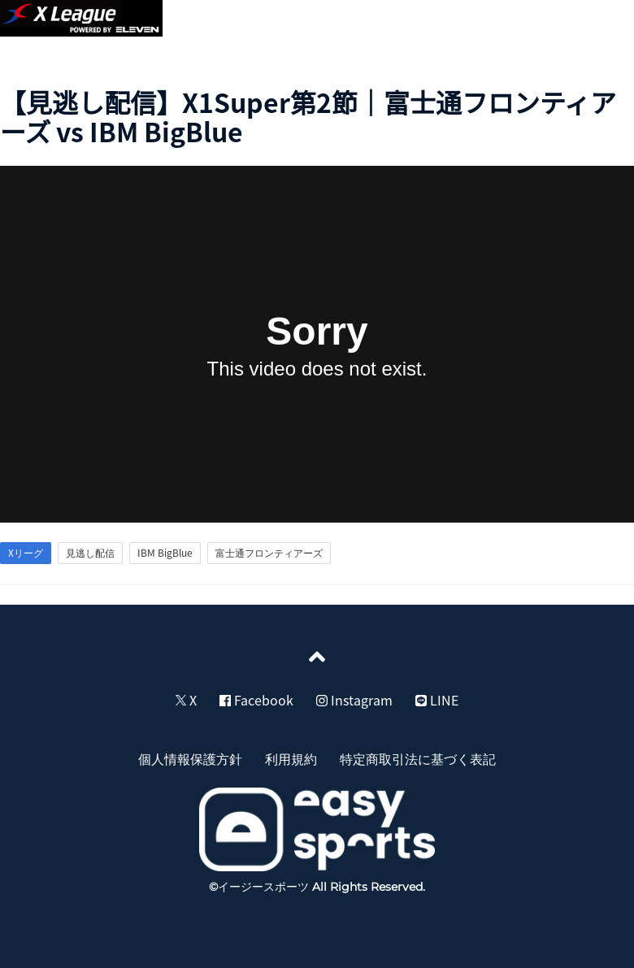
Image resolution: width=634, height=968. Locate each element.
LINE (436, 700)
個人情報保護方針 (190, 758)
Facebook (256, 700)
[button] (603, 21)
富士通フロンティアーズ (269, 552)
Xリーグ (25, 552)
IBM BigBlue (165, 552)
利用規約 (291, 758)
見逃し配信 (90, 552)
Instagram (354, 700)
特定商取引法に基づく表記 (418, 758)
